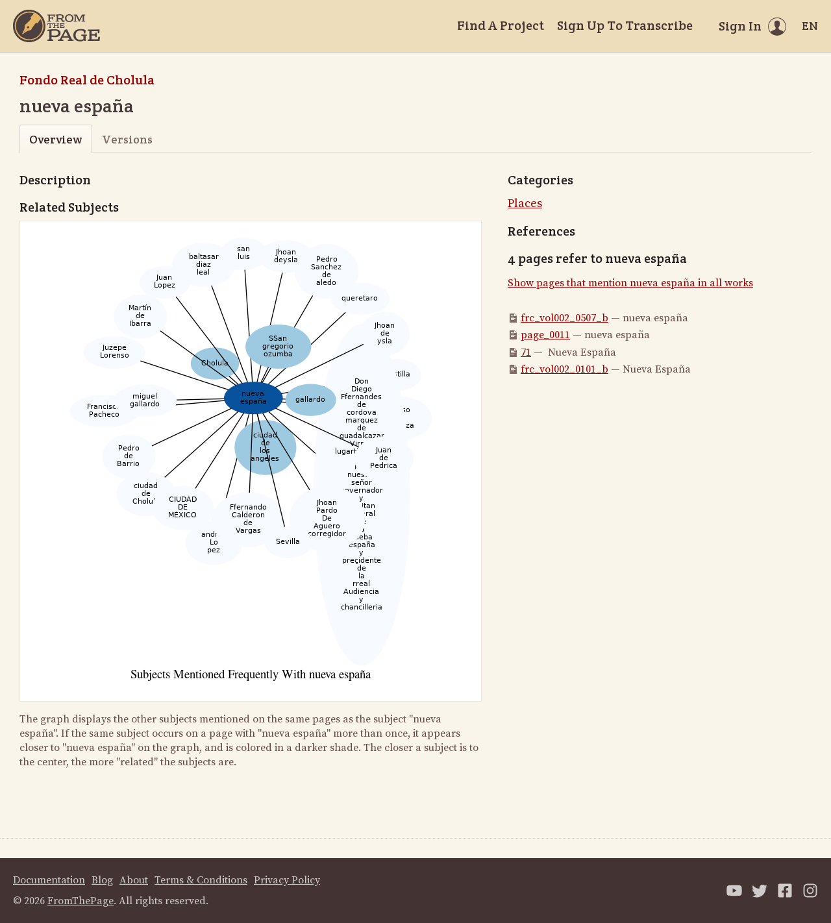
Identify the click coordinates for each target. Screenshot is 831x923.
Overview (55, 139)
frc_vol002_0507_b (564, 318)
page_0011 (545, 334)
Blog (102, 880)
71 (526, 352)
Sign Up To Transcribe (625, 25)
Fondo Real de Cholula (87, 79)
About (133, 880)
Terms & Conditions (201, 880)
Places (525, 203)
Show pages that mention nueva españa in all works (630, 283)
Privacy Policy (287, 880)
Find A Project (500, 25)
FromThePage (80, 900)
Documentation (49, 880)
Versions (127, 139)
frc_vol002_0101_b (564, 369)
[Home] (56, 26)
